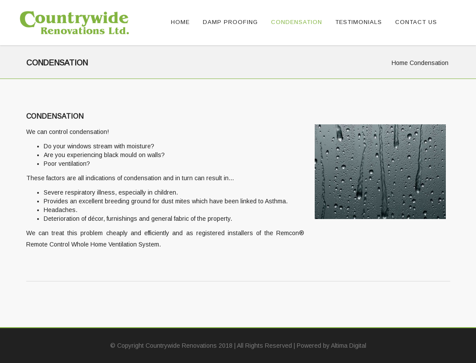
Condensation (296, 22)
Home (180, 22)
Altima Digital (348, 345)
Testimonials (358, 22)
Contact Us (416, 22)
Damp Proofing (230, 22)
